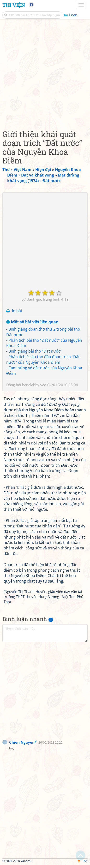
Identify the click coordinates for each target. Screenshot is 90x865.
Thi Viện (13, 4)
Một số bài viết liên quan (32, 322)
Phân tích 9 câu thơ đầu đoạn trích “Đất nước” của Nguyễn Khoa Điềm (43, 359)
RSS (83, 861)
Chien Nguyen (22, 742)
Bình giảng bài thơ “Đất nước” (35, 351)
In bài (17, 310)
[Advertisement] (45, 73)
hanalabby (30, 384)
